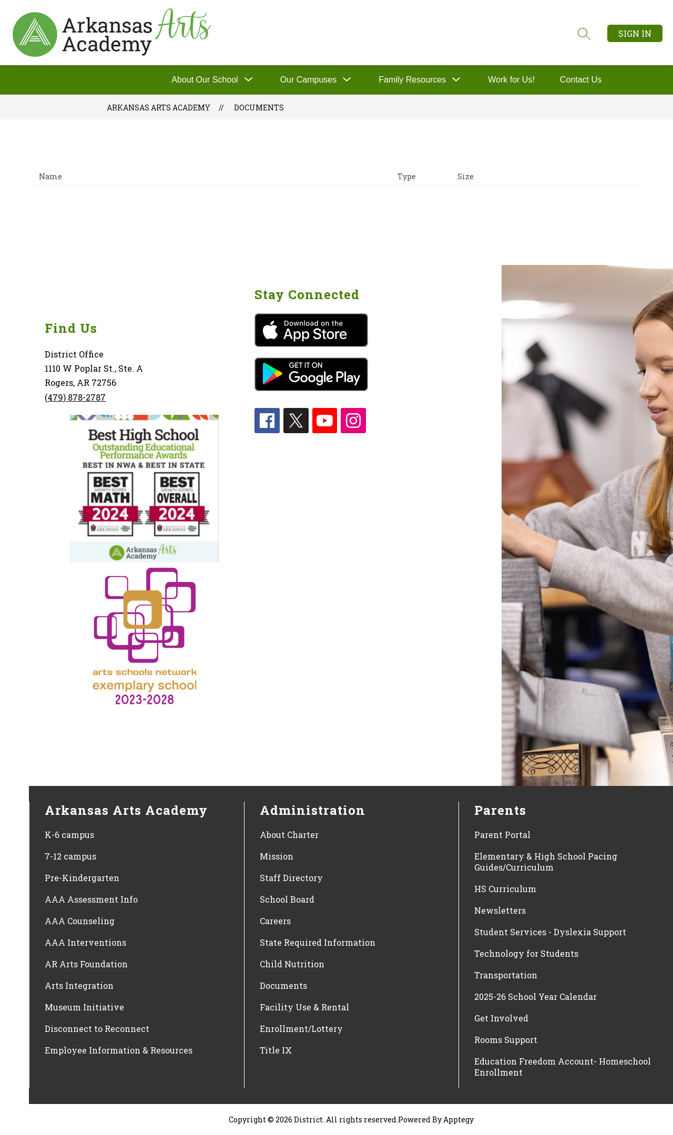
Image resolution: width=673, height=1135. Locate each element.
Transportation (505, 974)
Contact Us (580, 79)
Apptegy (458, 1119)
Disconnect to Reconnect (97, 1028)
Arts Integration (79, 985)
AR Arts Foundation (86, 963)
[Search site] (584, 33)
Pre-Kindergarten (82, 877)
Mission (276, 856)
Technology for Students (526, 953)
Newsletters (500, 910)
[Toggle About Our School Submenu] (248, 80)
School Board (287, 899)
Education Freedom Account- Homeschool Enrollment (562, 1067)
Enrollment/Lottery (301, 1028)
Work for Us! (511, 79)
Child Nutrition (292, 963)
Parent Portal (502, 834)
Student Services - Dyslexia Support (550, 931)
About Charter (289, 834)
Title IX (276, 1050)
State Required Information (317, 942)
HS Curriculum (505, 888)
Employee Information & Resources (118, 1050)
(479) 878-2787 (75, 397)
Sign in (634, 33)
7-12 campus (70, 856)
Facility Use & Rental (304, 1007)
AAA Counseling (80, 920)
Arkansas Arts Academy (158, 108)
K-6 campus (69, 834)
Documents (259, 108)
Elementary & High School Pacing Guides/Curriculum (545, 862)
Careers (275, 920)
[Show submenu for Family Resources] (412, 80)
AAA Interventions (85, 942)
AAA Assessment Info (91, 899)
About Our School (204, 79)
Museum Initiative (84, 1007)
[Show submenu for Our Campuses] (308, 80)
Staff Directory (291, 877)
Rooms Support (505, 1039)
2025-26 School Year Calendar (535, 996)
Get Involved (501, 1018)
